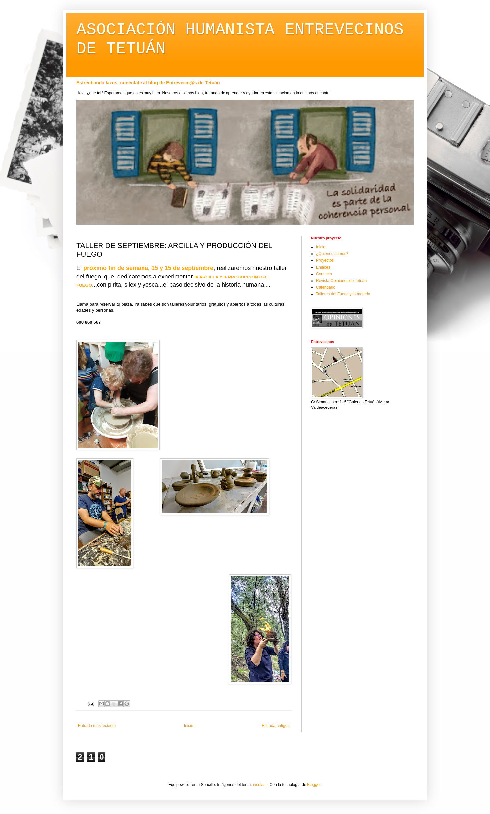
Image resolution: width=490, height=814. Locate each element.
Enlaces (323, 267)
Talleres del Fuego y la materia (343, 294)
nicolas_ (260, 784)
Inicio (188, 725)
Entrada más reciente (97, 725)
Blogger (314, 784)
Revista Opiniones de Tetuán (341, 280)
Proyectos (325, 260)
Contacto (324, 274)
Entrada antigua (276, 725)
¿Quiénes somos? (332, 253)
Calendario (325, 287)
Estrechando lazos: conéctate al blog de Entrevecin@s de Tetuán (148, 82)
